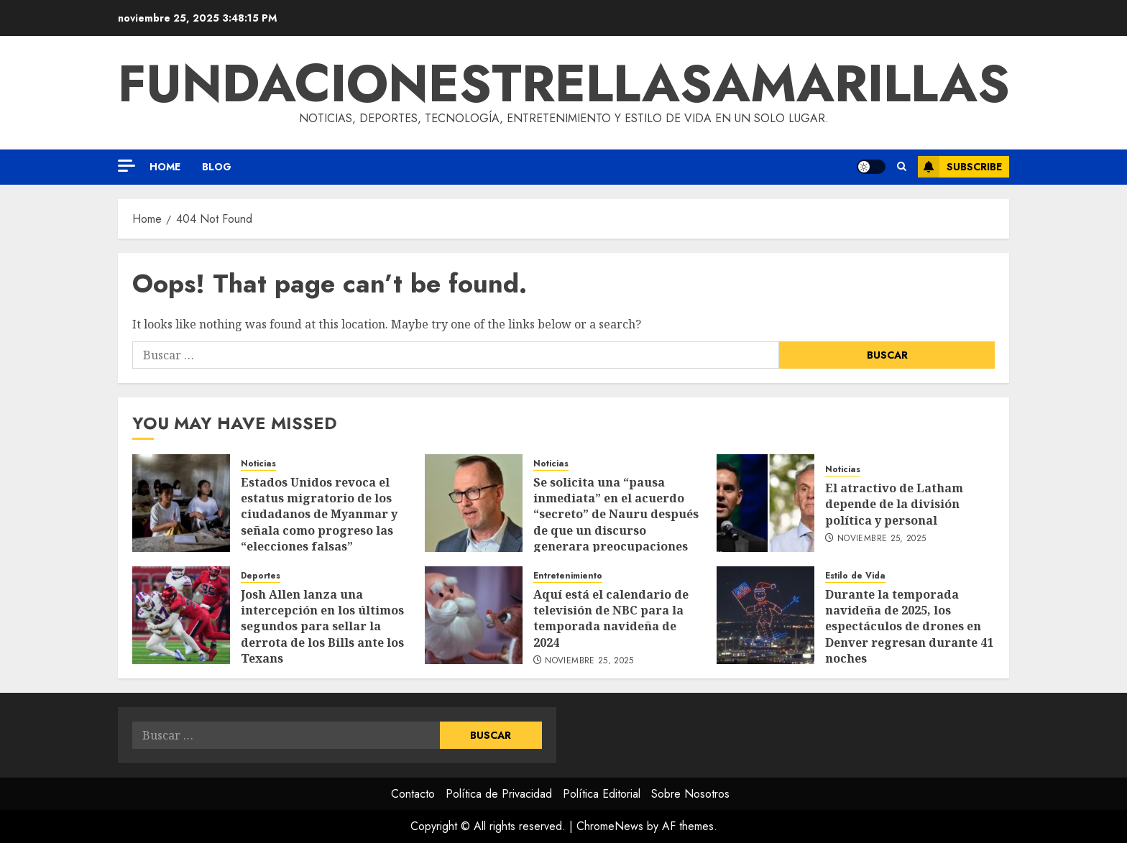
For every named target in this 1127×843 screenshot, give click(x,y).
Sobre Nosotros (690, 794)
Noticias (258, 464)
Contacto (413, 794)
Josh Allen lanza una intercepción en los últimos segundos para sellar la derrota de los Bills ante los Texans (322, 626)
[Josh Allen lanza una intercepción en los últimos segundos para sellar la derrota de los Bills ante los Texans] (181, 615)
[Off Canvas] (126, 166)
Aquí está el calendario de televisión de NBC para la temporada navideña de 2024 (611, 618)
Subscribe (960, 167)
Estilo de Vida (855, 576)
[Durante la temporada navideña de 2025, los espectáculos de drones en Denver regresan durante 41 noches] (765, 615)
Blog (216, 167)
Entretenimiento (567, 576)
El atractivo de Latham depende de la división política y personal (894, 504)
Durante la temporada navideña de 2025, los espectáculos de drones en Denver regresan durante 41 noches (909, 626)
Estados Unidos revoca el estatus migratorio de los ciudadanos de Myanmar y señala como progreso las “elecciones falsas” (319, 514)
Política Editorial (601, 794)
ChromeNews (609, 826)
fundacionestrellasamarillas (564, 83)
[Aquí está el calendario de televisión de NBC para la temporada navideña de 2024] (474, 615)
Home (165, 167)
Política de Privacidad (499, 794)
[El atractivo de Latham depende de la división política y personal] (765, 503)
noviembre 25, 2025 (881, 539)
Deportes (260, 576)
